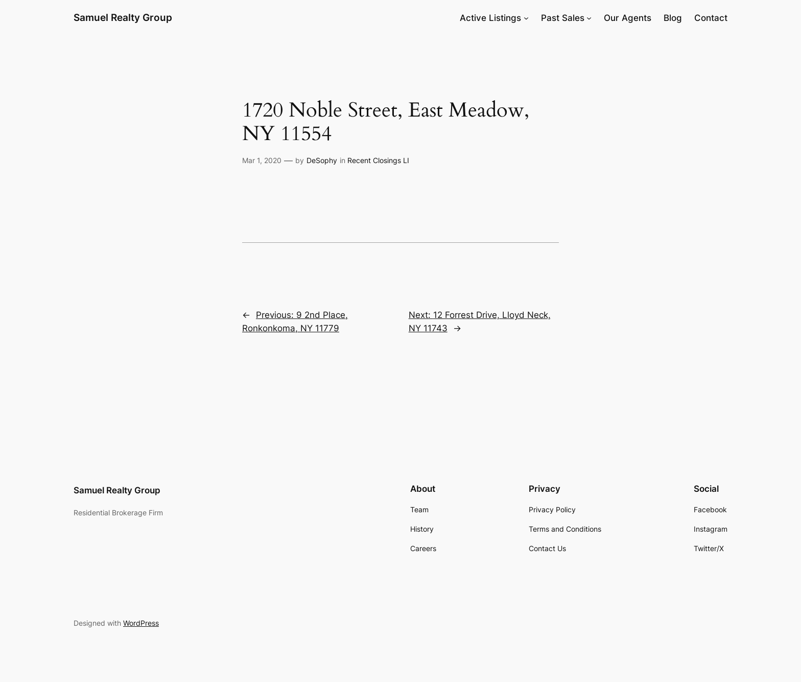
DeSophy (322, 160)
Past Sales (562, 18)
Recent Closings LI (378, 160)
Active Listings (490, 18)
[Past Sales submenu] (589, 17)
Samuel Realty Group (123, 17)
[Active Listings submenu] (526, 17)
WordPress (141, 623)
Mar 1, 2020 (261, 160)
